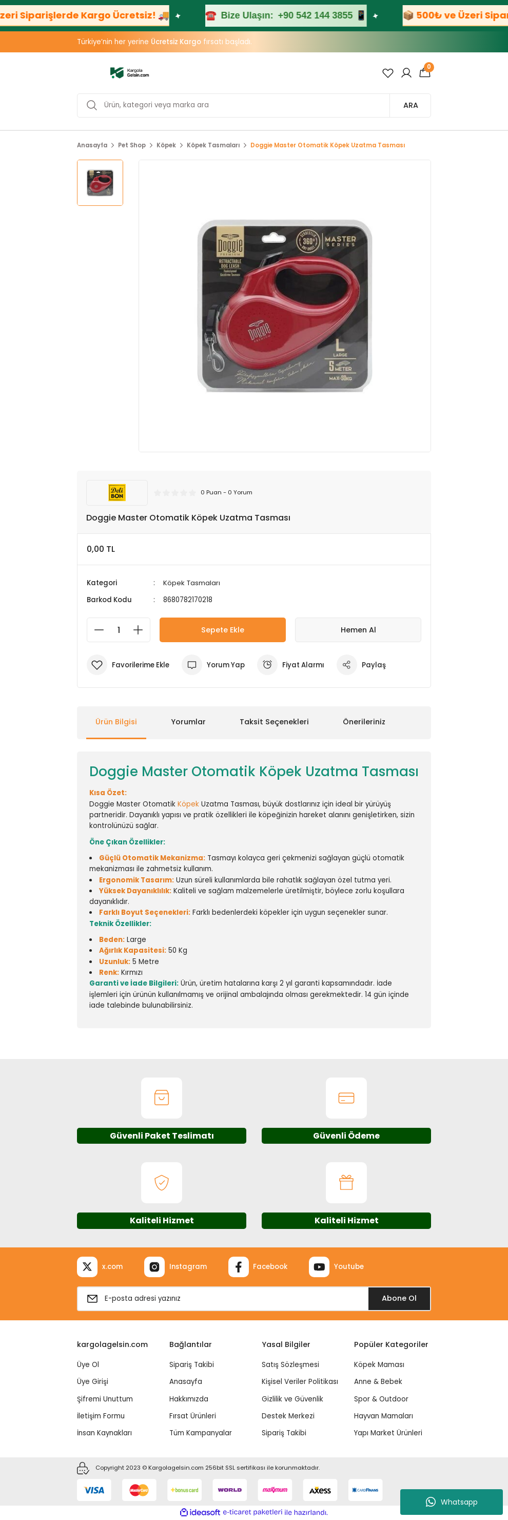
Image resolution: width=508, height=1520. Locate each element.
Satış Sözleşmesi (290, 1365)
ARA (410, 105)
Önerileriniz (364, 722)
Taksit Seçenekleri (274, 722)
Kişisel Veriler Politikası (300, 1382)
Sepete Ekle (223, 630)
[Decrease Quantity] (96, 630)
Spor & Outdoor (381, 1399)
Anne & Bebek (378, 1382)
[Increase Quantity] (141, 630)
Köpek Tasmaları (192, 583)
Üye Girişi (92, 1382)
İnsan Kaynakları (104, 1433)
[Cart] (425, 73)
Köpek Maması (379, 1365)
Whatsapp (452, 1502)
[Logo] (129, 72)
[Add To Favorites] (128, 665)
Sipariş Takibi (191, 1365)
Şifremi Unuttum (105, 1399)
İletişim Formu (101, 1416)
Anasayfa (185, 1382)
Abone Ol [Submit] (399, 1298)
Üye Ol (88, 1365)
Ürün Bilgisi (116, 722)
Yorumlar (188, 722)
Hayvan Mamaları (383, 1416)
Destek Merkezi (288, 1416)
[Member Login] (406, 73)
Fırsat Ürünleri (192, 1416)
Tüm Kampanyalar (200, 1433)
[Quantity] (118, 630)
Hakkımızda (188, 1399)
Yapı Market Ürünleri (388, 1433)
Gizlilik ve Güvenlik (292, 1399)
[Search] (254, 105)
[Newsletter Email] (254, 1298)
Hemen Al (358, 630)
